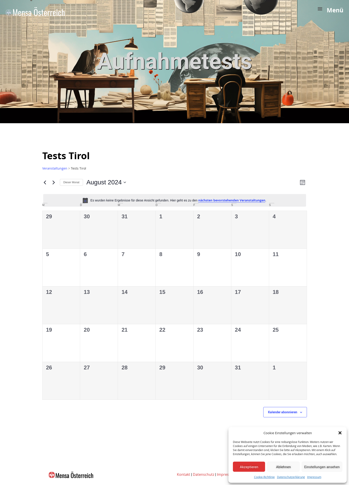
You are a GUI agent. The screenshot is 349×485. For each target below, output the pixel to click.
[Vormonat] (45, 182)
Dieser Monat (71, 182)
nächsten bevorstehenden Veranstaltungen (231, 200)
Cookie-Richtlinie (264, 477)
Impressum (314, 477)
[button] (340, 433)
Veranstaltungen (54, 168)
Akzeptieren (249, 467)
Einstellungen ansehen (322, 467)
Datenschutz (203, 474)
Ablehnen (283, 467)
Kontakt (183, 474)
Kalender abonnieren (282, 412)
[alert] (174, 200)
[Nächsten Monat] (53, 182)
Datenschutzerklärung (291, 477)
